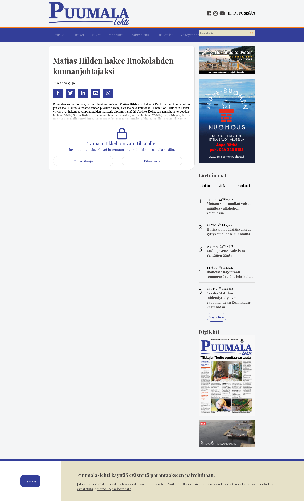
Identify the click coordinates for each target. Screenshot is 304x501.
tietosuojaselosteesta (114, 488)
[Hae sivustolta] (252, 33)
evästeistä (85, 488)
